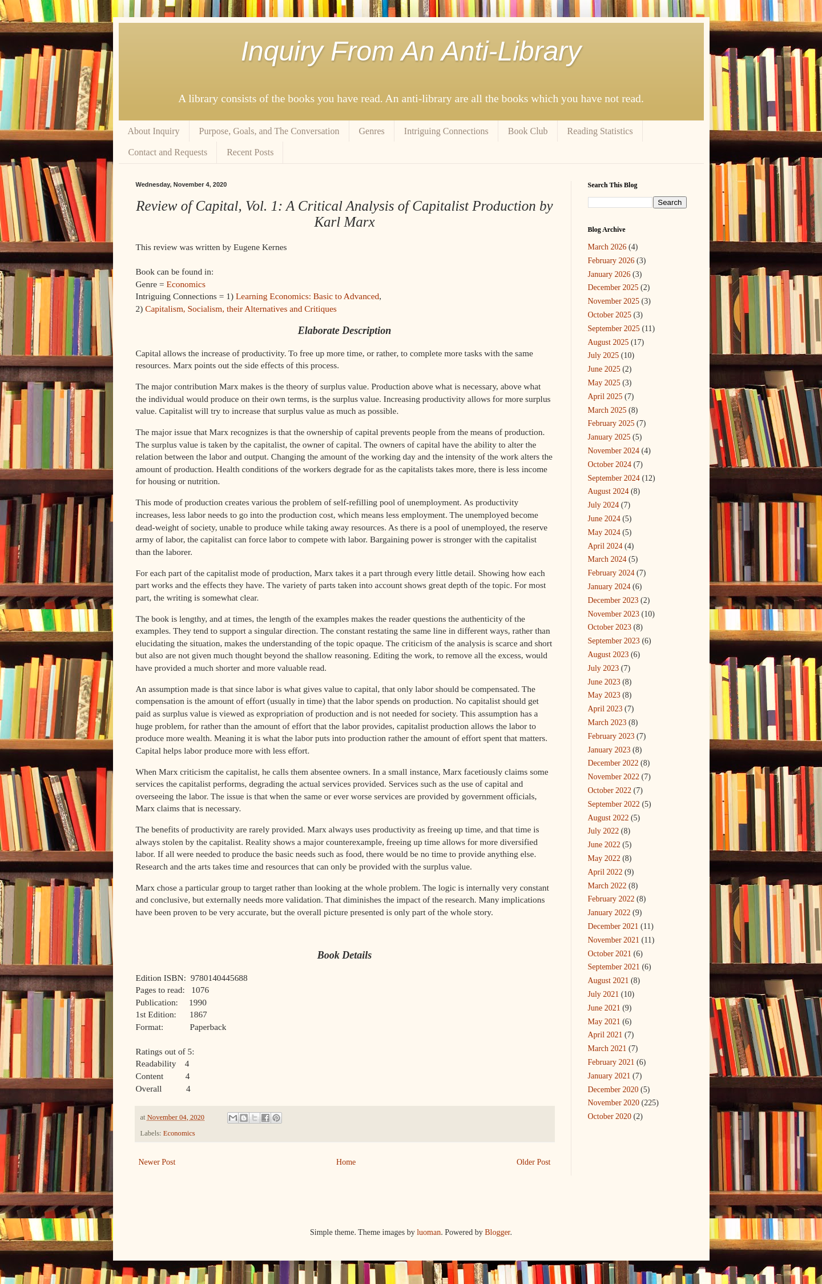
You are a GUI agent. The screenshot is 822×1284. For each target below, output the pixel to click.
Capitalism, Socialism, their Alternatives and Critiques (241, 308)
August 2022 (608, 818)
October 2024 (610, 464)
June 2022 (604, 844)
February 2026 (611, 260)
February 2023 (611, 736)
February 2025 (611, 423)
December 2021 (613, 926)
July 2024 (603, 505)
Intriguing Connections (446, 131)
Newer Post (157, 1162)
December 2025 (613, 287)
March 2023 (607, 722)
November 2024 (614, 450)
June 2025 (604, 369)
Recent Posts (250, 152)
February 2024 (611, 573)
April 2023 (605, 709)
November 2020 (614, 1102)
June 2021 (604, 1008)
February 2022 (611, 899)
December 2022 (613, 763)
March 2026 (607, 247)
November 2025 (614, 301)
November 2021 (614, 940)
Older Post (534, 1162)
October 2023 (610, 627)
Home (346, 1162)
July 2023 (603, 668)
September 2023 (614, 641)
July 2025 (603, 355)
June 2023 (604, 682)
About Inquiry (154, 131)
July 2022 (603, 831)
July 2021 (603, 994)
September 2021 (614, 967)
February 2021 (611, 1062)
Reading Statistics (600, 131)
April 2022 (605, 872)
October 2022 (610, 790)
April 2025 (605, 396)
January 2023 (609, 750)
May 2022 (604, 858)
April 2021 (605, 1035)
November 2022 (614, 776)
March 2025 (607, 410)
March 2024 (607, 559)
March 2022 (607, 886)
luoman (429, 1232)
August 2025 (608, 342)
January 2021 (609, 1076)
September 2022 (614, 804)
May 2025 (604, 383)
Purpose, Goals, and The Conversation (269, 131)
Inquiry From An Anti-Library (411, 51)
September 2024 (614, 478)
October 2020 (610, 1116)
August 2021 (608, 980)
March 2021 (607, 1048)
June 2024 (604, 518)
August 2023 (608, 654)
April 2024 (605, 546)
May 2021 (604, 1021)
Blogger (497, 1232)
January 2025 (609, 437)
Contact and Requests (168, 152)
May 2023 (604, 695)
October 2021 (610, 953)
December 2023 (613, 600)
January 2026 (609, 274)
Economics (185, 284)
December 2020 (613, 1089)
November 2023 (614, 614)
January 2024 (609, 586)
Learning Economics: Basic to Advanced (307, 296)
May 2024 (604, 532)
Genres (372, 131)
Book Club (528, 131)
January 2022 (609, 912)
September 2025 (614, 328)
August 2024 (608, 491)
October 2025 (610, 315)
